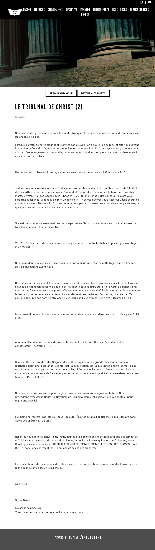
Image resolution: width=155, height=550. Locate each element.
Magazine (85, 9)
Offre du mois (55, 9)
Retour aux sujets (93, 93)
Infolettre (71, 9)
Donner (85, 14)
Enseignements (101, 9)
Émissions (39, 9)
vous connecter (39, 512)
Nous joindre (119, 9)
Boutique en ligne (139, 9)
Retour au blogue (61, 93)
